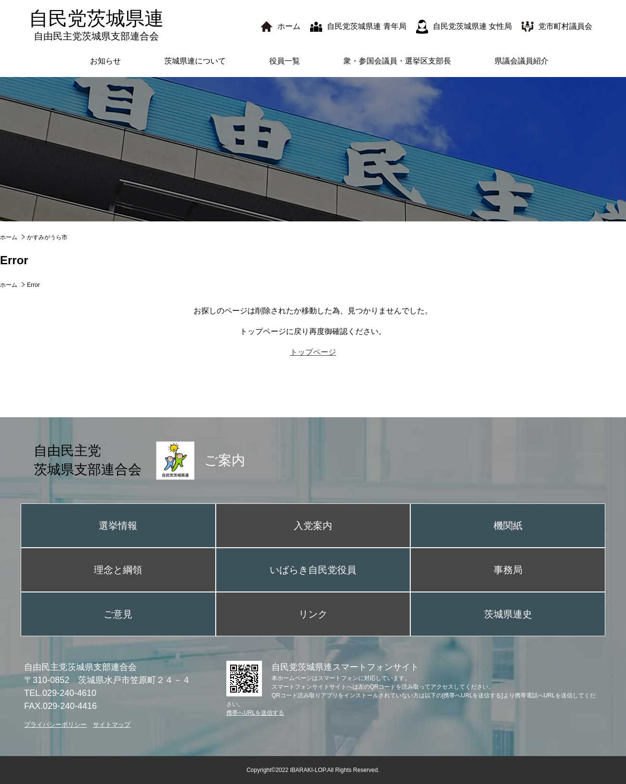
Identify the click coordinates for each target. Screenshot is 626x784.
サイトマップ (111, 724)
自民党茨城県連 (96, 25)
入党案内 (313, 525)
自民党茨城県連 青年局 (366, 26)
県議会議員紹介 (521, 61)
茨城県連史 (508, 614)
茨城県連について (195, 61)
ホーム (288, 26)
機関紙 (508, 525)
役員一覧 (284, 61)
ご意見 (118, 614)
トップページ (313, 352)
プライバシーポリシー (55, 724)
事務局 (508, 570)
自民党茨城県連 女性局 (472, 26)
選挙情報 (118, 525)
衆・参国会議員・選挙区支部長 (397, 61)
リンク (313, 614)
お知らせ (105, 61)
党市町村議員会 (565, 26)
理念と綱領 (118, 570)
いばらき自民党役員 (313, 570)
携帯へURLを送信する (255, 712)
